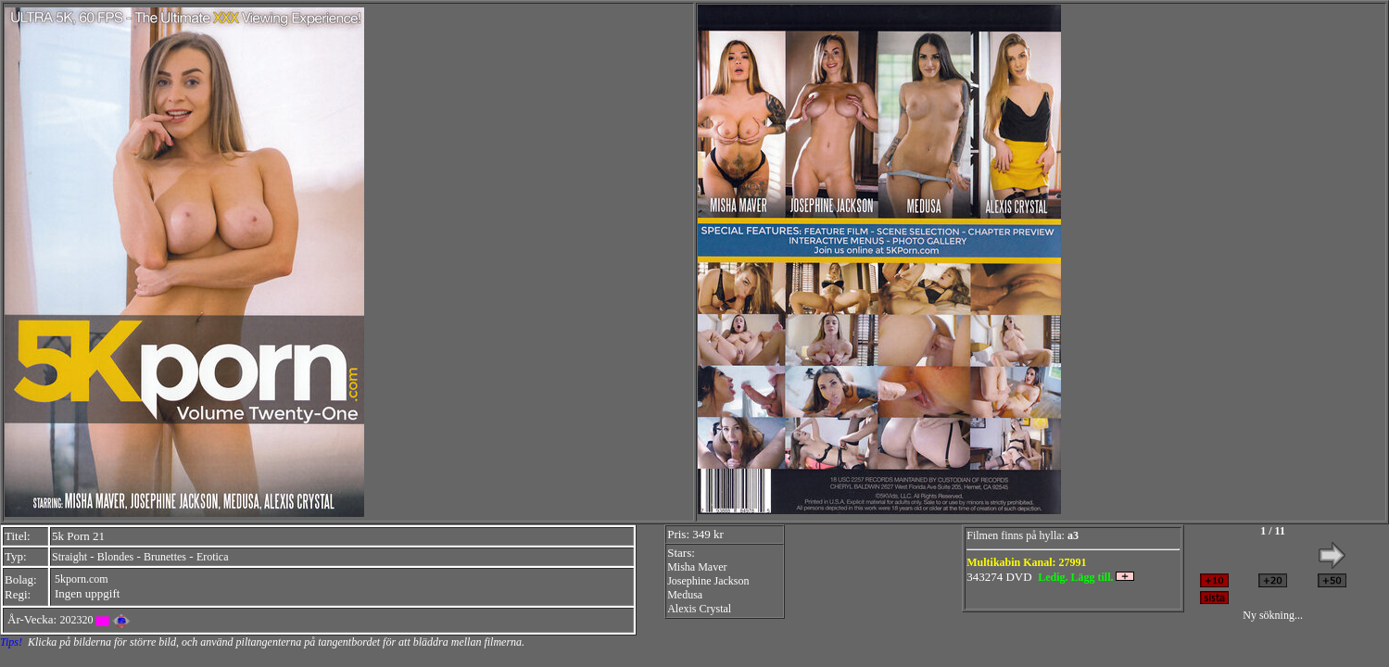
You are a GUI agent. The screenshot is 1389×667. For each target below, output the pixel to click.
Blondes (115, 556)
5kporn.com (81, 579)
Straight (69, 556)
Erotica (212, 556)
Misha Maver (696, 566)
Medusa (684, 594)
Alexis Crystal (699, 608)
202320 (76, 619)
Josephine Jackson (708, 580)
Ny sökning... (1273, 615)
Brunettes (165, 556)
